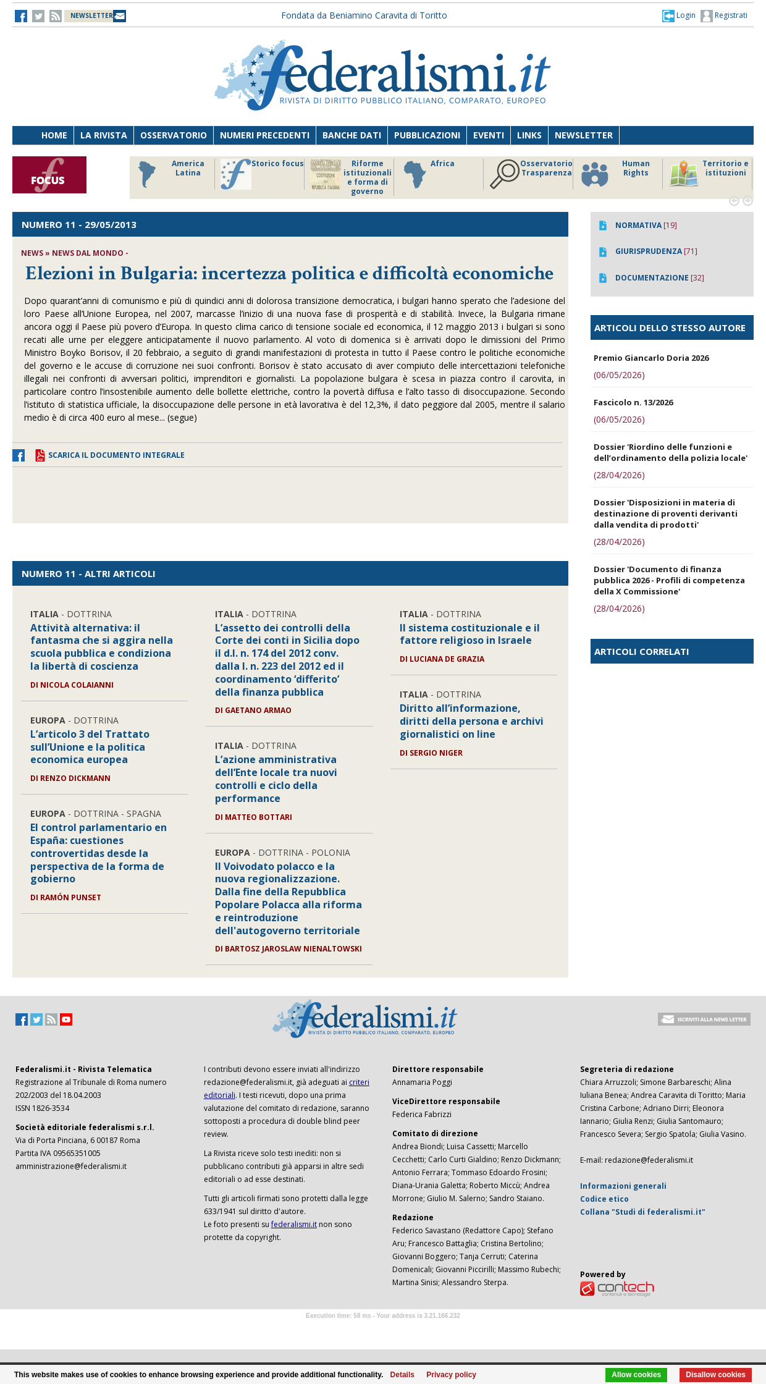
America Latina (167, 174)
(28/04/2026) (619, 475)
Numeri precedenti (264, 135)
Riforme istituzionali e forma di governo (351, 177)
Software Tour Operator (383, 1330)
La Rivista (103, 135)
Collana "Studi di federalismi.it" (642, 1212)
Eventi (488, 135)
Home (54, 135)
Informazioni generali (623, 1186)
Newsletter (584, 135)
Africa (427, 174)
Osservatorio (173, 135)
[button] (679, 15)
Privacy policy (451, 1374)
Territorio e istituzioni (708, 174)
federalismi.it (294, 1224)
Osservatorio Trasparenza (531, 174)
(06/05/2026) (619, 375)
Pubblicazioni (427, 135)
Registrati (724, 16)
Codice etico (604, 1199)
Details (402, 1374)
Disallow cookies (716, 1374)
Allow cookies (636, 1374)
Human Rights (614, 174)
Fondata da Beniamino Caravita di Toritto (364, 15)
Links (529, 135)
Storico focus (262, 174)
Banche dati (351, 135)
